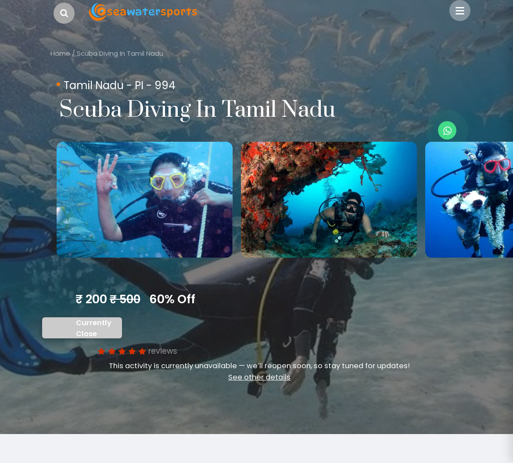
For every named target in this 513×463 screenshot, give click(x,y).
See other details (259, 377)
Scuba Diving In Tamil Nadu (120, 53)
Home (60, 53)
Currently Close (93, 328)
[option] (145, 200)
